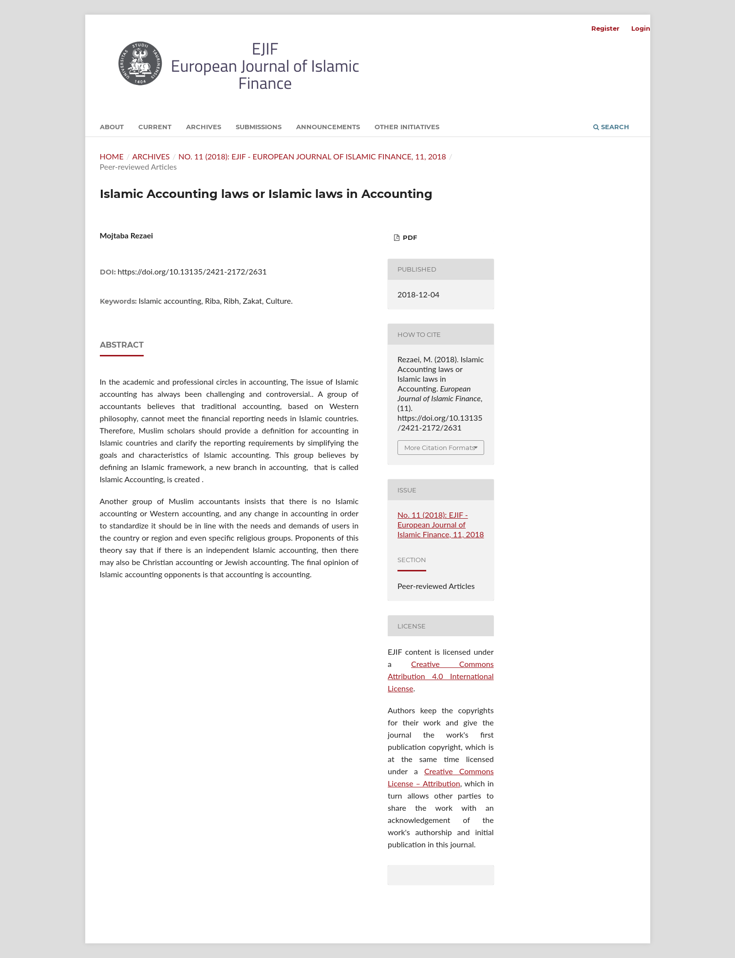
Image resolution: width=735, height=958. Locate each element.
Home (112, 156)
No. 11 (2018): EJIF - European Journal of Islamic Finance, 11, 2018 (312, 156)
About (112, 127)
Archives (203, 127)
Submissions (259, 127)
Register (605, 28)
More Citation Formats (439, 447)
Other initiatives (407, 127)
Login (640, 28)
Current (154, 127)
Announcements (328, 127)
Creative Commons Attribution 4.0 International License (441, 676)
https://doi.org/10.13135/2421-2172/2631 (192, 271)
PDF (409, 237)
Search (611, 127)
